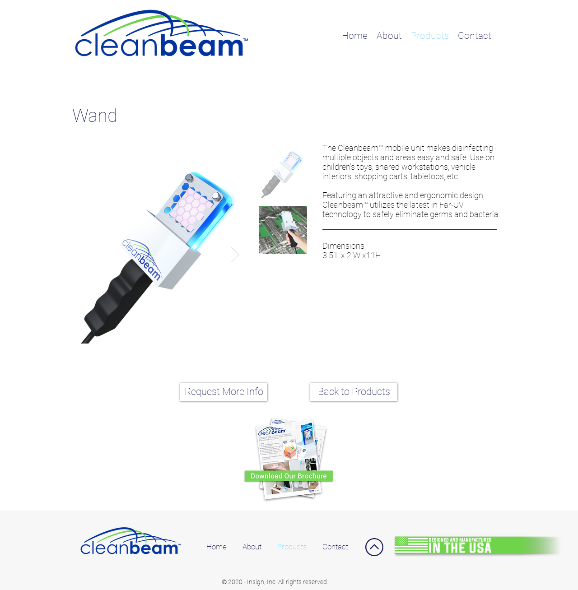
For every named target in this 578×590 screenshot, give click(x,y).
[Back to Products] (353, 392)
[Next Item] (235, 254)
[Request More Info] (223, 392)
